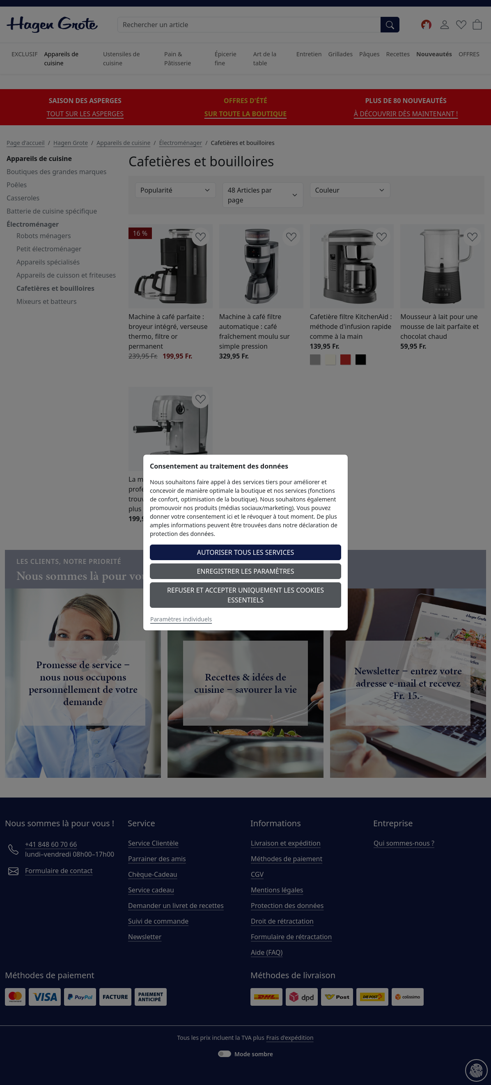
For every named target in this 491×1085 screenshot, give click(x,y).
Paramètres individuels (181, 619)
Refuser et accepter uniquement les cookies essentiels (245, 595)
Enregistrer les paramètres (245, 571)
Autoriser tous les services (245, 552)
